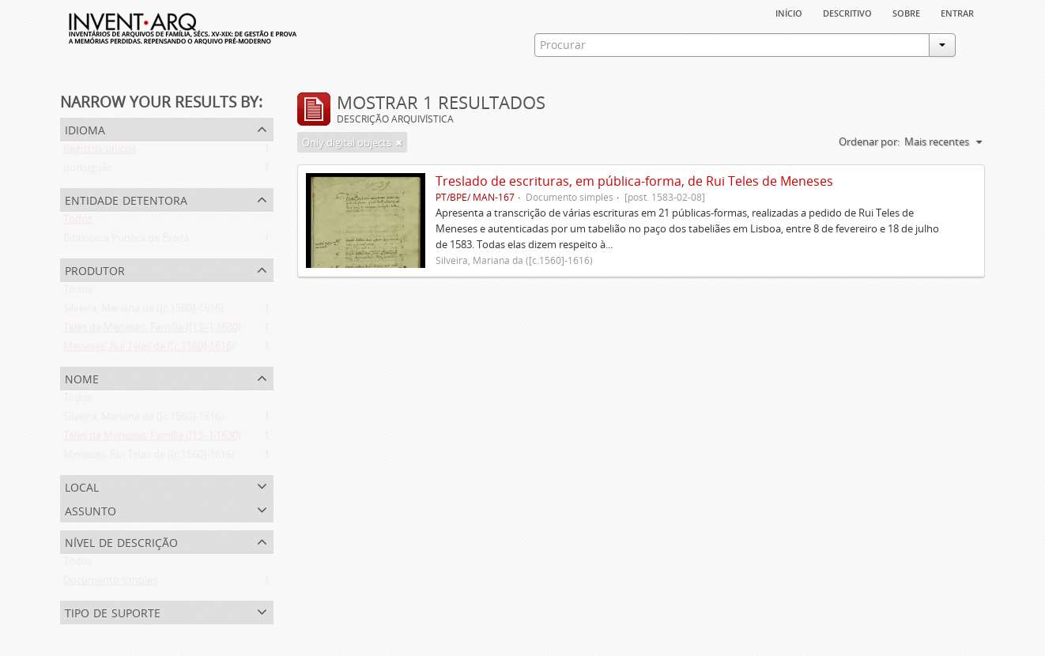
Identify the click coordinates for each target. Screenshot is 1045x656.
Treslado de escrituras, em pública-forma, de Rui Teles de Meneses (634, 181)
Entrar (957, 12)
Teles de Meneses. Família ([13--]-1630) (152, 330)
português (87, 171)
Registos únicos (99, 152)
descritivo (847, 12)
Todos (77, 222)
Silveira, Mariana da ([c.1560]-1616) (143, 311)
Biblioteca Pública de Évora (126, 241)
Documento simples (110, 583)
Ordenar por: (869, 141)
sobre (906, 12)
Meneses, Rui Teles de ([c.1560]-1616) (149, 349)
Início (788, 12)
